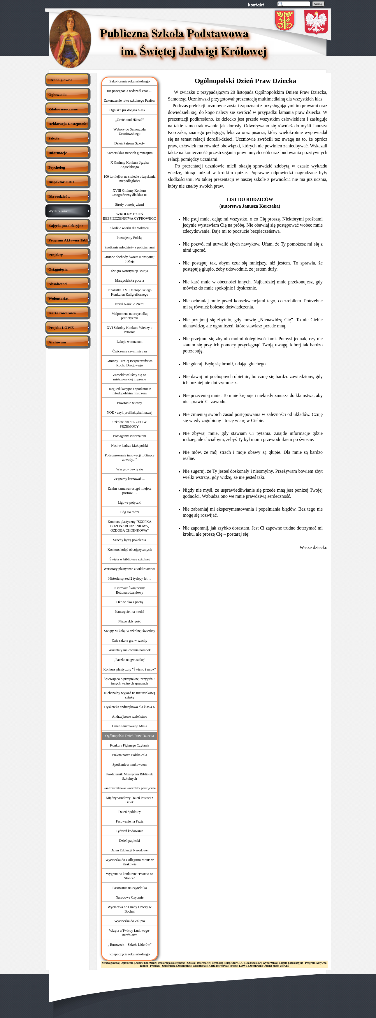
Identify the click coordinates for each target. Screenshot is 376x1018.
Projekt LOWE (238, 965)
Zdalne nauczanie (145, 962)
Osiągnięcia (168, 965)
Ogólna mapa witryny (276, 965)
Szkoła (191, 962)
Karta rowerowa (218, 965)
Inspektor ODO (234, 962)
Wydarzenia (270, 962)
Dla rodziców (253, 962)
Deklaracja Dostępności (171, 962)
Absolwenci (184, 965)
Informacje (203, 962)
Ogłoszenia (127, 962)
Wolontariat (199, 965)
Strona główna (110, 962)
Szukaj (318, 4)
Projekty (155, 965)
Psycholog (218, 962)
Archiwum (255, 965)
